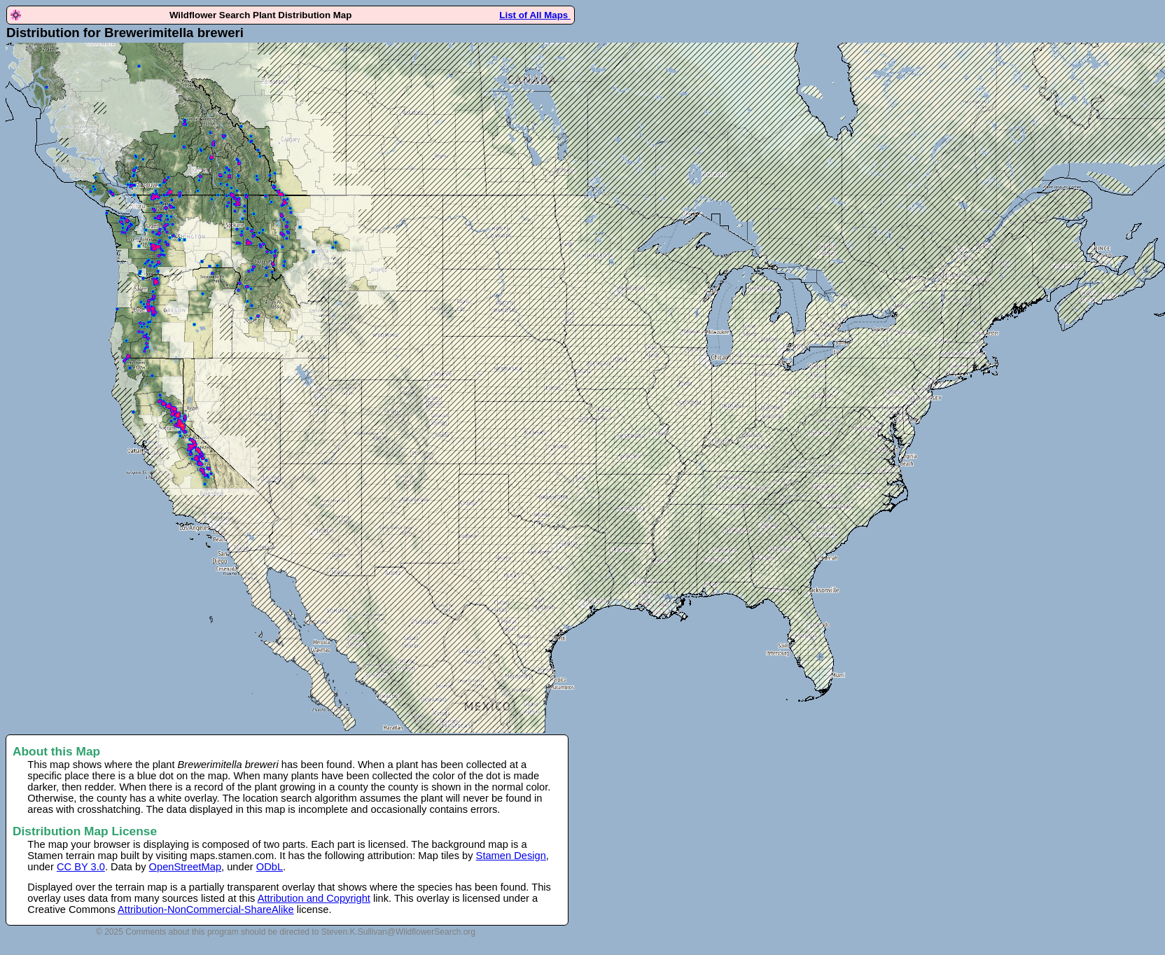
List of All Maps (535, 15)
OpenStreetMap (185, 866)
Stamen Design (511, 855)
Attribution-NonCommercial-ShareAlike (206, 909)
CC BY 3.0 (81, 866)
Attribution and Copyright (314, 898)
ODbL (269, 866)
